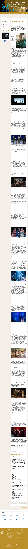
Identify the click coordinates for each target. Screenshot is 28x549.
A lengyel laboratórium (17, 479)
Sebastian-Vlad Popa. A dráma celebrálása (20, 485)
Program (6, 13)
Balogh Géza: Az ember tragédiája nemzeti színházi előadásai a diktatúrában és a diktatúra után (19, 492)
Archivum (18, 13)
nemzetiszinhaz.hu (19, 533)
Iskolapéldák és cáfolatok (17, 498)
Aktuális (2, 13)
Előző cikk (14, 502)
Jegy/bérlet (10, 13)
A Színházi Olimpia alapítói (18, 459)
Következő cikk (23, 503)
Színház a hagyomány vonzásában (19, 495)
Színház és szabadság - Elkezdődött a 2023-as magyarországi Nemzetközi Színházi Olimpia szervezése (19, 463)
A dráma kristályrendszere (18, 486)
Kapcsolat (14, 13)
